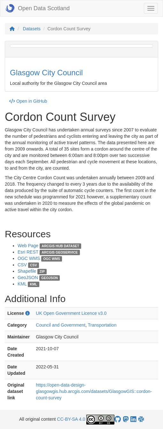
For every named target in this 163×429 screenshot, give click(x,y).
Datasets (32, 28)
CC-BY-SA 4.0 (71, 419)
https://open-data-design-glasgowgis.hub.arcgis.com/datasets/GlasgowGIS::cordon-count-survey (94, 391)
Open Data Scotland (37, 8)
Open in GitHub (28, 101)
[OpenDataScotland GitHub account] (117, 419)
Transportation (102, 325)
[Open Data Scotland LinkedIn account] (133, 419)
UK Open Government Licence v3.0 (71, 313)
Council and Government (60, 325)
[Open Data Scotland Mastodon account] (125, 419)
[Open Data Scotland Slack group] (141, 419)
